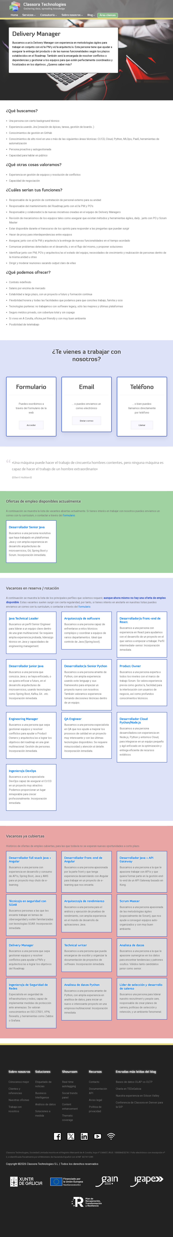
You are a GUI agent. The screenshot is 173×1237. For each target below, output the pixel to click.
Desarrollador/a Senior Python (85, 666)
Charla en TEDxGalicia (128, 1088)
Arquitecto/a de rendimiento (84, 901)
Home (14, 15)
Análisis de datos (45, 1104)
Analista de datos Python (82, 985)
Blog (90, 15)
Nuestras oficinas (19, 1100)
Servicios (27, 15)
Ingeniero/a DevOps (22, 771)
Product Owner (130, 666)
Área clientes (108, 15)
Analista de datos (132, 945)
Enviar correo (86, 421)
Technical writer (75, 945)
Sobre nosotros (71, 15)
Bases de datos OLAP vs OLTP (134, 1082)
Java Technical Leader (24, 618)
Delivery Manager (21, 945)
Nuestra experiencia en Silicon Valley (137, 1095)
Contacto (94, 1082)
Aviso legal (95, 1100)
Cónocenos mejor (19, 1082)
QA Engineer (73, 719)
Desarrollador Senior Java (27, 527)
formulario (69, 515)
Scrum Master (130, 901)
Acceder (31, 425)
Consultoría (47, 15)
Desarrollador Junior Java (26, 666)
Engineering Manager (23, 719)
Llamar (142, 425)
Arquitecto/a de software (82, 618)
